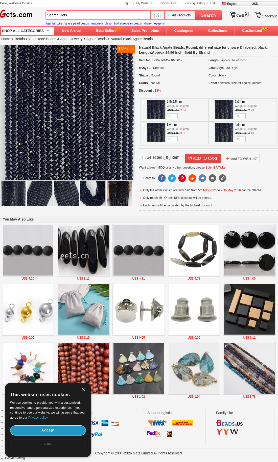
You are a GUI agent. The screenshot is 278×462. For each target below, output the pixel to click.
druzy (148, 23)
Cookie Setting (15, 458)
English (232, 4)
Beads (20, 39)
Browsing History (193, 3)
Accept (48, 430)
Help (213, 3)
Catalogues (183, 31)
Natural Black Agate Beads (132, 39)
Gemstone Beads (42, 39)
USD (255, 4)
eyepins (159, 23)
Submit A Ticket (215, 167)
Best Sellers (106, 31)
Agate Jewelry (71, 39)
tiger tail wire (53, 23)
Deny (48, 444)
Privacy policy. (38, 417)
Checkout (269, 16)
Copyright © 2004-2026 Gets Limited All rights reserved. (139, 453)
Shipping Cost (167, 3)
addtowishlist (241, 158)
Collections (217, 31)
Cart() (243, 15)
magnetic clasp (101, 23)
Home (6, 39)
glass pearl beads (77, 23)
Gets (16, 13)
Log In (127, 3)
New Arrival (71, 31)
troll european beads (128, 23)
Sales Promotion (145, 31)
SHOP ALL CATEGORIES (23, 31)
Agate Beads (96, 39)
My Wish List (144, 3)
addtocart (202, 158)
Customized (252, 31)
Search (208, 15)
